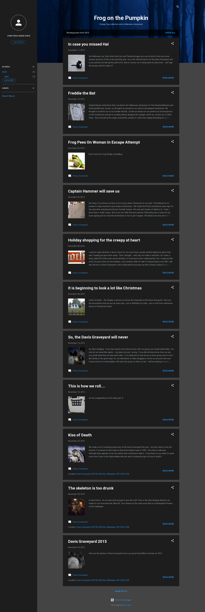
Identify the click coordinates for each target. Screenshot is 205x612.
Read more (168, 78)
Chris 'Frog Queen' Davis (18, 36)
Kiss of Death (80, 435)
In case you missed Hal (88, 44)
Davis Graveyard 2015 (87, 541)
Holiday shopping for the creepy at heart (104, 240)
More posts (121, 591)
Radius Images (126, 605)
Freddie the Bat (81, 93)
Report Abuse (8, 96)
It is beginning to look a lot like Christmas (105, 288)
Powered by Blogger (121, 600)
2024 (4, 72)
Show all (170, 33)
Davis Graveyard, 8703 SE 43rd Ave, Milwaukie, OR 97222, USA (103, 474)
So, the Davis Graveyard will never (98, 337)
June (6, 76)
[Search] (177, 7)
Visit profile (19, 42)
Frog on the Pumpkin (121, 17)
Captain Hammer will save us (93, 191)
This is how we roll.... (86, 386)
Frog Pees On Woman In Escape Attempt (104, 142)
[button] (172, 44)
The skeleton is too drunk (90, 488)
